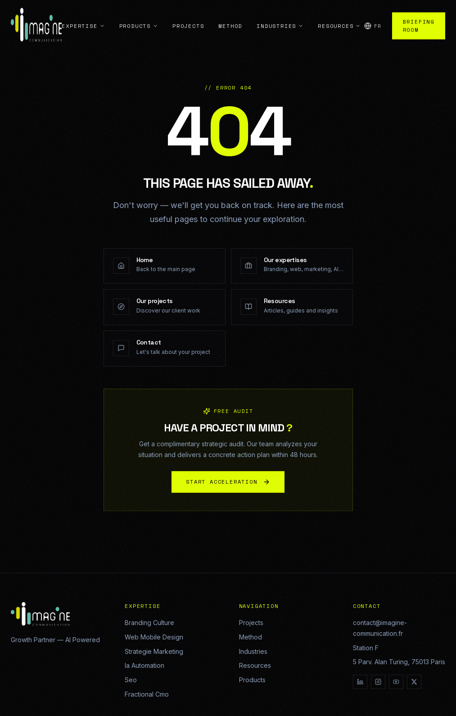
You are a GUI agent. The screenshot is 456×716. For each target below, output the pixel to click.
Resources (255, 665)
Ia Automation (144, 665)
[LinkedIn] (360, 682)
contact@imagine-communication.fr (380, 628)
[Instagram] (378, 682)
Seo (131, 680)
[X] (414, 682)
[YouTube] (396, 682)
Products (252, 680)
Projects (251, 622)
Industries (253, 651)
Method (250, 637)
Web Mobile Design (154, 637)
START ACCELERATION (228, 485)
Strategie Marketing (154, 651)
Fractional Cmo (147, 694)
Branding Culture (149, 622)
